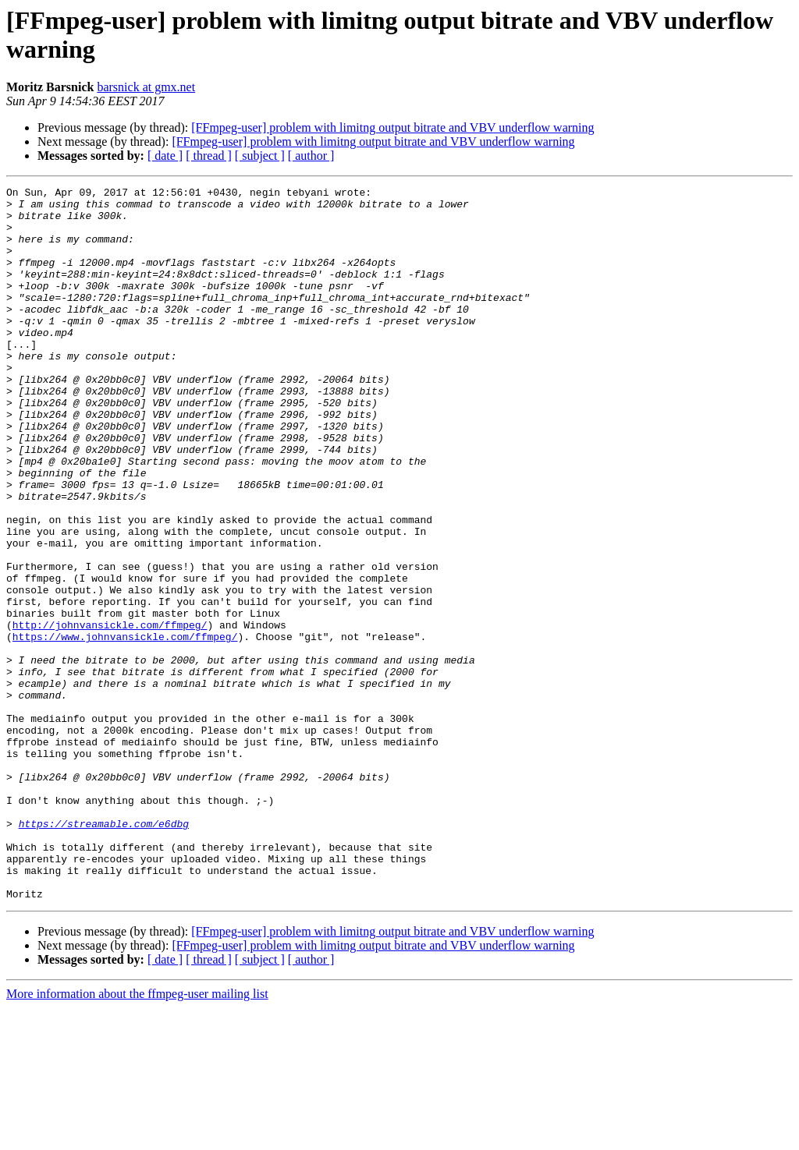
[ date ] (165, 155)
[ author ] (311, 155)
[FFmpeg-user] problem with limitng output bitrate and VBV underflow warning (392, 127)
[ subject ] (260, 155)
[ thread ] (209, 155)
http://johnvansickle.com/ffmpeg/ (110, 713)
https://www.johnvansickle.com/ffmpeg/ (125, 727)
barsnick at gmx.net (146, 87)
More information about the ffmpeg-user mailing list (137, 1136)
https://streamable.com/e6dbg (104, 952)
